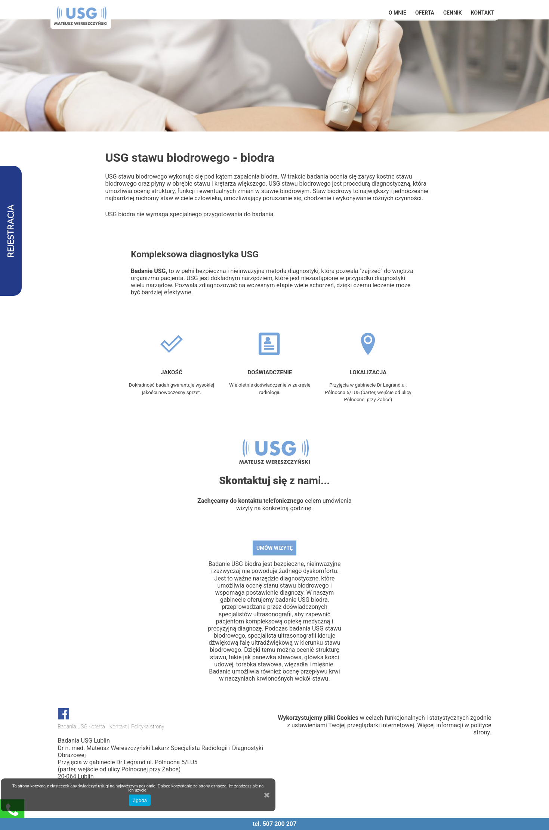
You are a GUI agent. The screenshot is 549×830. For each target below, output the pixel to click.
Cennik (452, 13)
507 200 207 (280, 823)
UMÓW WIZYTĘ (274, 548)
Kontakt (482, 13)
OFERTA (424, 13)
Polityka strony (147, 727)
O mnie (397, 13)
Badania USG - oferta (81, 727)
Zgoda (140, 800)
